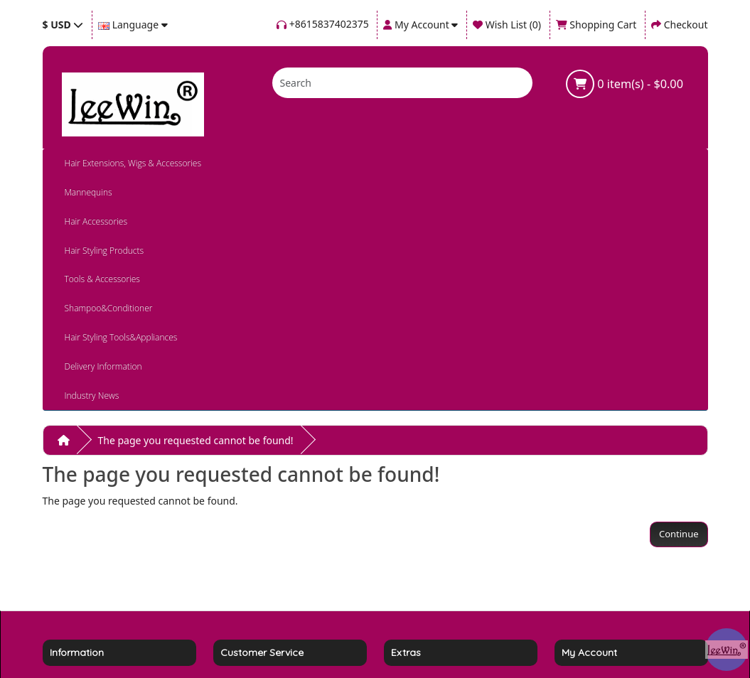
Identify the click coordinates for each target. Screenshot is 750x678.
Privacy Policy (81, 581)
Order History (594, 546)
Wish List (582, 564)
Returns (238, 546)
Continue (679, 344)
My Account (589, 528)
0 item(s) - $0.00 (624, 84)
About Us (71, 564)
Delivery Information (98, 546)
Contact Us (245, 528)
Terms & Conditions (95, 528)
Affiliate (409, 546)
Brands (407, 528)
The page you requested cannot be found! (196, 250)
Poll (399, 564)
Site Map (240, 564)
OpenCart (404, 640)
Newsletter (587, 581)
